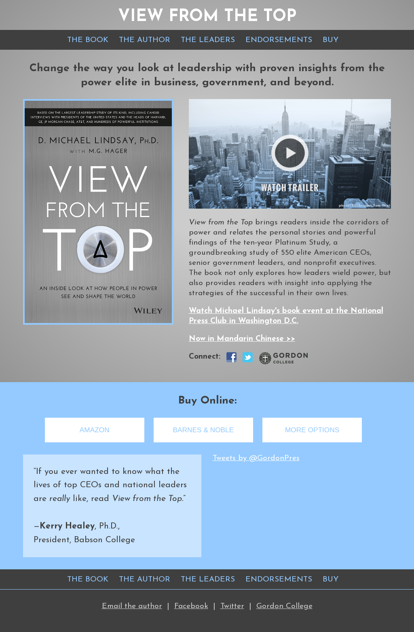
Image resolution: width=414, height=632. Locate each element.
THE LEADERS (208, 40)
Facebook (191, 606)
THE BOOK (87, 40)
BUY (331, 40)
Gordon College (284, 606)
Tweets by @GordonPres (256, 458)
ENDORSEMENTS (278, 40)
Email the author (132, 606)
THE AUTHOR (144, 40)
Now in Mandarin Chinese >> (242, 339)
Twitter (232, 606)
